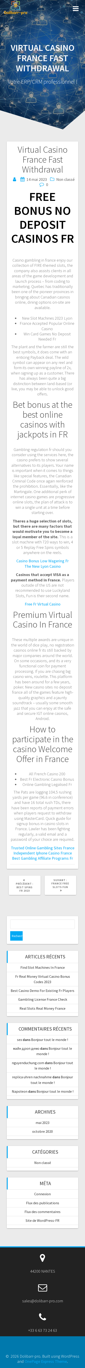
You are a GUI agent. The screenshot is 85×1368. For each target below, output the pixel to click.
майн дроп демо (26, 1048)
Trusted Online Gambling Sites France (42, 847)
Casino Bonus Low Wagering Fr (42, 560)
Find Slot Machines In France (42, 967)
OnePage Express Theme (46, 1361)
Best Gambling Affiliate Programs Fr (42, 858)
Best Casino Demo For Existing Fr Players (42, 990)
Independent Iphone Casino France (42, 853)
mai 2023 (42, 1122)
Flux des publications (42, 1203)
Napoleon (19, 1091)
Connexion (42, 1194)
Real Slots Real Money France (42, 1008)
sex (19, 1039)
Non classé (42, 1162)
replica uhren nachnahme (32, 1077)
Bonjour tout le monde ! (49, 1039)
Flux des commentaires (42, 1211)
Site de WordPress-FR (42, 1220)
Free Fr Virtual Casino (43, 604)
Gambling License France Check (42, 999)
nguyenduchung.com (28, 1063)
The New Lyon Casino (42, 566)
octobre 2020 (42, 1131)
